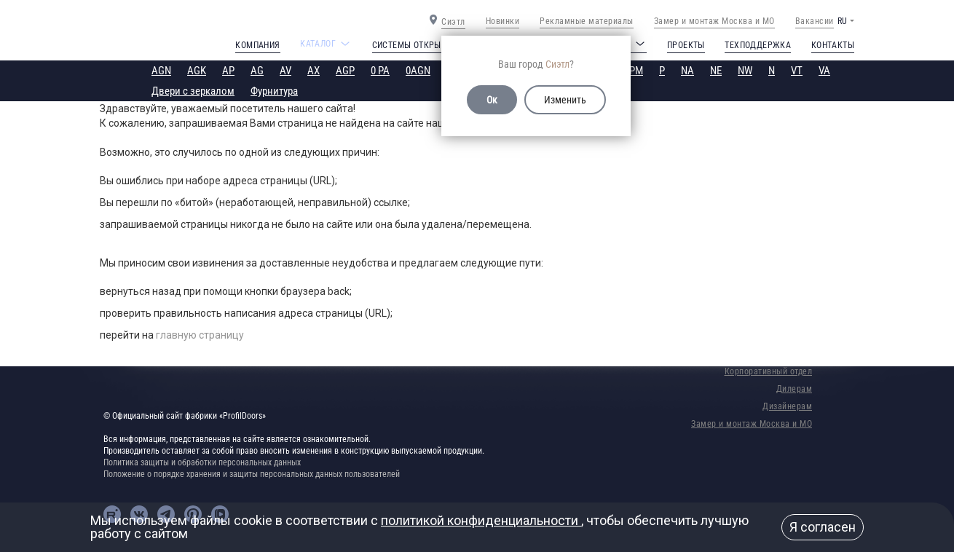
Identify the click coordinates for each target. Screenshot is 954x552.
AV (285, 70)
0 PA (380, 70)
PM (636, 70)
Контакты (832, 45)
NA (687, 70)
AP (228, 70)
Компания (257, 45)
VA (824, 70)
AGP (345, 70)
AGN (161, 70)
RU (842, 21)
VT (797, 70)
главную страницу (200, 335)
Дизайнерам (787, 406)
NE (716, 70)
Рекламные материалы (587, 21)
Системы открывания (420, 45)
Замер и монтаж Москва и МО (714, 21)
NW (745, 70)
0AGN (418, 70)
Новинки (503, 21)
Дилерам (794, 389)
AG (257, 70)
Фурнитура (274, 91)
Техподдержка (758, 45)
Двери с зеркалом (192, 91)
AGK (196, 70)
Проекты (686, 45)
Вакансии (814, 21)
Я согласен (822, 527)
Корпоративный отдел (769, 371)
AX (313, 70)
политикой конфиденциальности (481, 520)
